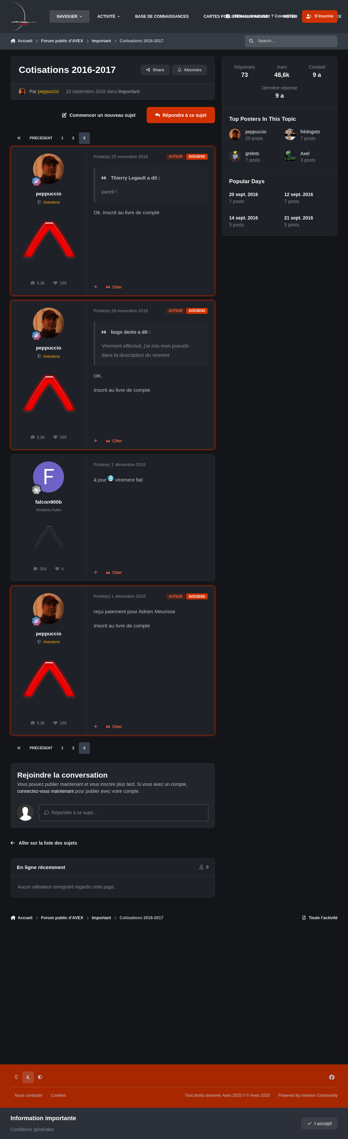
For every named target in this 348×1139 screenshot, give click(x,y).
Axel (304, 153)
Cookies (58, 1095)
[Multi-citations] (95, 287)
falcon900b (48, 502)
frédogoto (310, 131)
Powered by (307, 1095)
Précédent (41, 138)
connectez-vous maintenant (45, 791)
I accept (319, 1123)
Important (129, 91)
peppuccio (48, 193)
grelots (252, 153)
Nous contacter (29, 1095)
